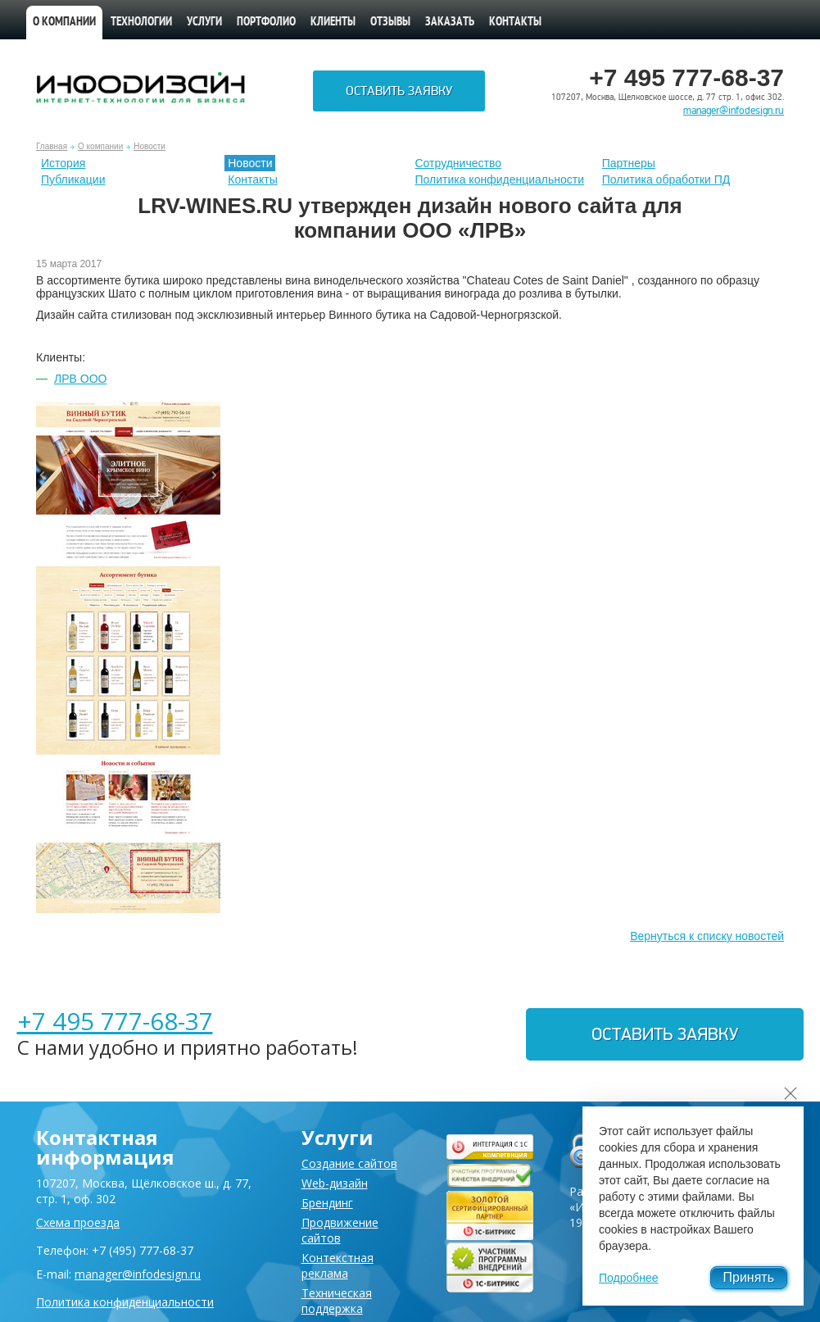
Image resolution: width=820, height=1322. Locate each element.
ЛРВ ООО (80, 378)
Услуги (204, 22)
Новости (149, 146)
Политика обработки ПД (666, 179)
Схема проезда (78, 1222)
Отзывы (390, 22)
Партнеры (628, 163)
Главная (51, 146)
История (63, 163)
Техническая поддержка (336, 1300)
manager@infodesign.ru (733, 110)
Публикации (73, 179)
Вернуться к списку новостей (707, 936)
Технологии (141, 22)
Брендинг (327, 1203)
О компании (64, 22)
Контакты (515, 22)
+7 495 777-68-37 (115, 1021)
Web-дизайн (334, 1183)
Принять (749, 1277)
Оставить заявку (399, 91)
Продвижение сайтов (339, 1230)
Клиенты (333, 22)
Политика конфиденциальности (500, 179)
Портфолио (266, 22)
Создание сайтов (349, 1163)
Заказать (449, 22)
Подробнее (629, 1277)
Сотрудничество (458, 163)
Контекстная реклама (337, 1265)
